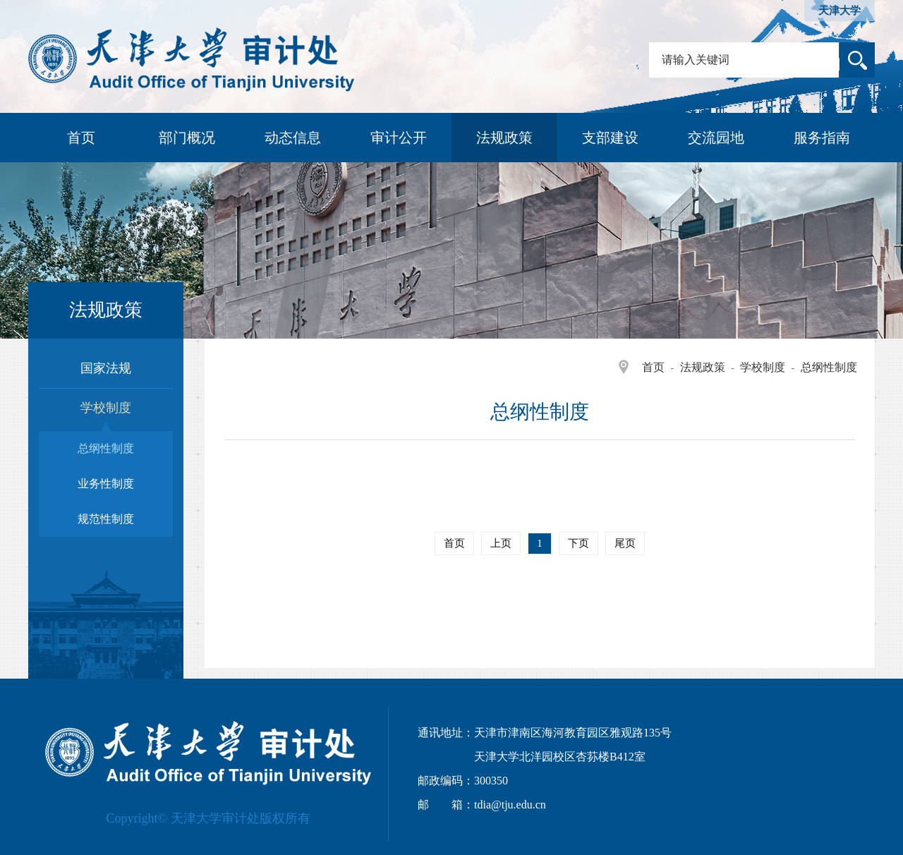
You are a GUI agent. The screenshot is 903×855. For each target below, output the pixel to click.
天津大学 (839, 10)
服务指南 (822, 137)
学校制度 (762, 367)
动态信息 (293, 137)
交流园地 (716, 137)
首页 (81, 137)
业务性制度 (106, 484)
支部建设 (610, 137)
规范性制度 (106, 519)
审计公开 (398, 137)
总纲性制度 (829, 367)
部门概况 (187, 137)
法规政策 (504, 137)
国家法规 (105, 368)
